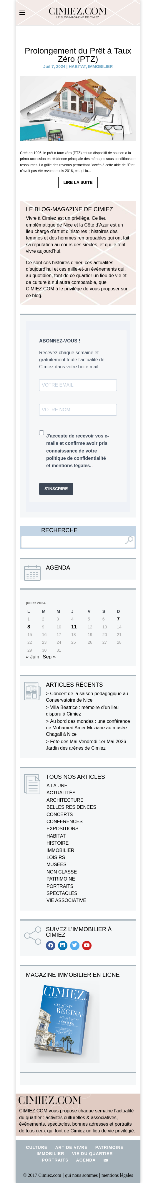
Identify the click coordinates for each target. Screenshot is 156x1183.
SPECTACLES (62, 893)
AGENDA (86, 1160)
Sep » (49, 657)
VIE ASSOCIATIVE (66, 900)
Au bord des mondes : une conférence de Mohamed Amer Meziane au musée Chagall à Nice (88, 728)
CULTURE (36, 1147)
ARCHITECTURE (65, 800)
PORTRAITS (60, 886)
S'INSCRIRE (56, 488)
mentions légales (117, 1175)
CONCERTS (60, 814)
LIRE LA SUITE (77, 182)
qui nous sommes (82, 1175)
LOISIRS (56, 857)
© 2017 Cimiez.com (42, 1175)
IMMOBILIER (100, 66)
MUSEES (57, 864)
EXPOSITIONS (62, 828)
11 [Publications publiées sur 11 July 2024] (74, 627)
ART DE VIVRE (71, 1147)
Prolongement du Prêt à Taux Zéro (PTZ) (78, 55)
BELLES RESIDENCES (71, 807)
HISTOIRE (58, 843)
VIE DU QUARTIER (92, 1153)
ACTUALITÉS (61, 792)
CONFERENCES (65, 821)
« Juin (32, 657)
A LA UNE (57, 785)
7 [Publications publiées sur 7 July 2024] (118, 619)
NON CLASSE (62, 871)
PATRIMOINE (61, 878)
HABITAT (77, 66)
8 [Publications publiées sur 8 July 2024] (28, 627)
